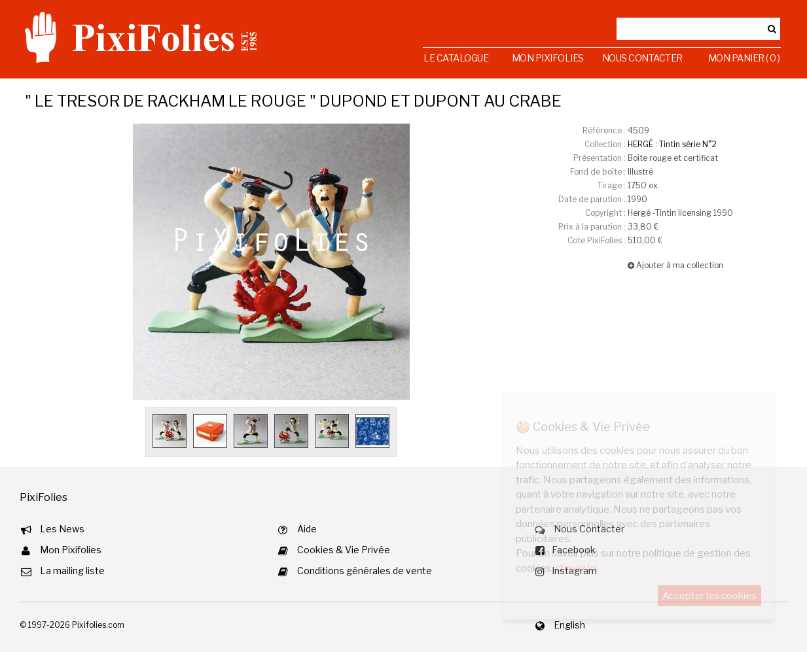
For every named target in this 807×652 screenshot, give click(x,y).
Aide (307, 528)
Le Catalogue (455, 57)
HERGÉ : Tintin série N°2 (672, 144)
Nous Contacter (642, 57)
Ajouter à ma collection (675, 265)
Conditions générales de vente (364, 570)
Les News (62, 528)
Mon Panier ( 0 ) (744, 57)
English (569, 624)
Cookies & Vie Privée (343, 549)
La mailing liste (72, 570)
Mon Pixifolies (548, 57)
